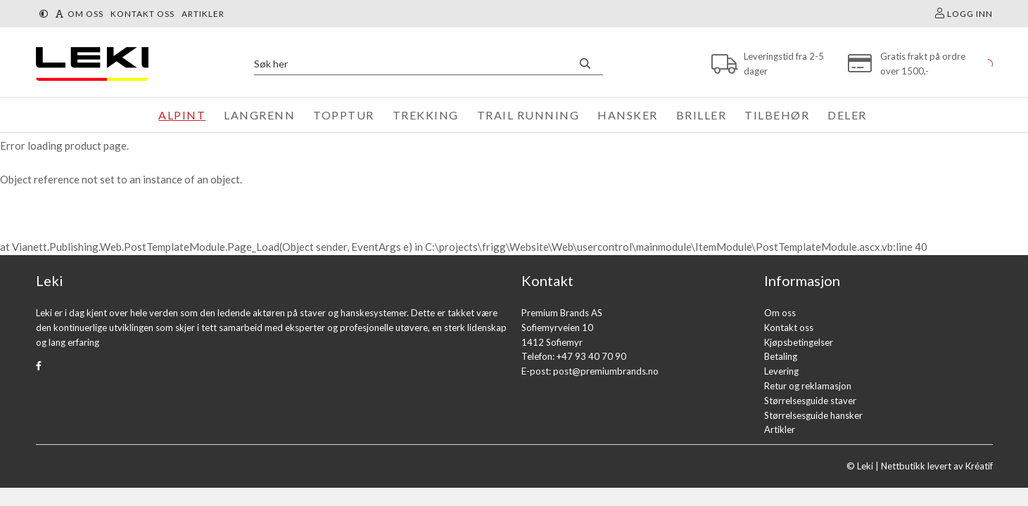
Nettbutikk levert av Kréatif (937, 466)
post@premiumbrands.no (606, 371)
